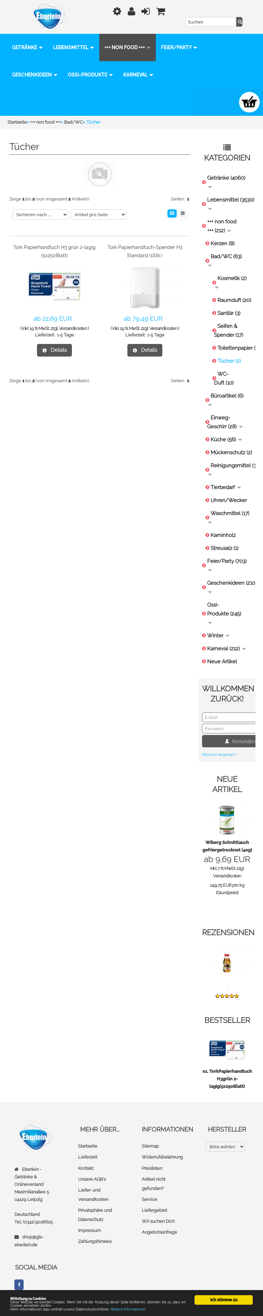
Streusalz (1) (224, 548)
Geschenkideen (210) (229, 586)
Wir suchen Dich (158, 1220)
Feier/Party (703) (227, 564)
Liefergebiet (154, 1210)
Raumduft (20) (234, 300)
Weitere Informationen (151, 1308)
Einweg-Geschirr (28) (225, 422)
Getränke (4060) (226, 181)
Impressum (89, 1230)
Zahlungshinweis (95, 1241)
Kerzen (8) (223, 243)
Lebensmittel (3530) (229, 203)
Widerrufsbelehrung (162, 1157)
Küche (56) (226, 440)
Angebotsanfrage (159, 1231)
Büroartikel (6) (225, 399)
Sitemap (150, 1146)
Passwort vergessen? (219, 755)
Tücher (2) (229, 361)
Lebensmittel (73, 47)
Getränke (27, 47)
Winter (218, 636)
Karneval (27, 102)
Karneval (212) (226, 649)
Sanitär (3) (228, 313)
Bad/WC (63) (225, 260)
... (227, 985)
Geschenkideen (81, 75)
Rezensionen (228, 932)
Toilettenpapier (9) (234, 348)
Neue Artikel (222, 662)
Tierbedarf (226, 487)
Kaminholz (223, 535)
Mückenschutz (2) (231, 452)
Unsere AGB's (92, 1178)
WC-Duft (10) (224, 378)
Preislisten (152, 1167)
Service (149, 1199)
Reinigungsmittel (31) (230, 469)
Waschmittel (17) (228, 517)
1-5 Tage (65, 334)
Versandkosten (73, 328)
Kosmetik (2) (231, 282)
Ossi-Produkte (137, 75)
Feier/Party (30, 75)
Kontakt (85, 1167)
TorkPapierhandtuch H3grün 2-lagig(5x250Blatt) (230, 1079)
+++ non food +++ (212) (221, 226)
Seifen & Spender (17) (228, 330)
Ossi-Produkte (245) (224, 613)
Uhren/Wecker (229, 500)
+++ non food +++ (127, 47)
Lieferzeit (87, 1157)
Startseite (87, 1146)
